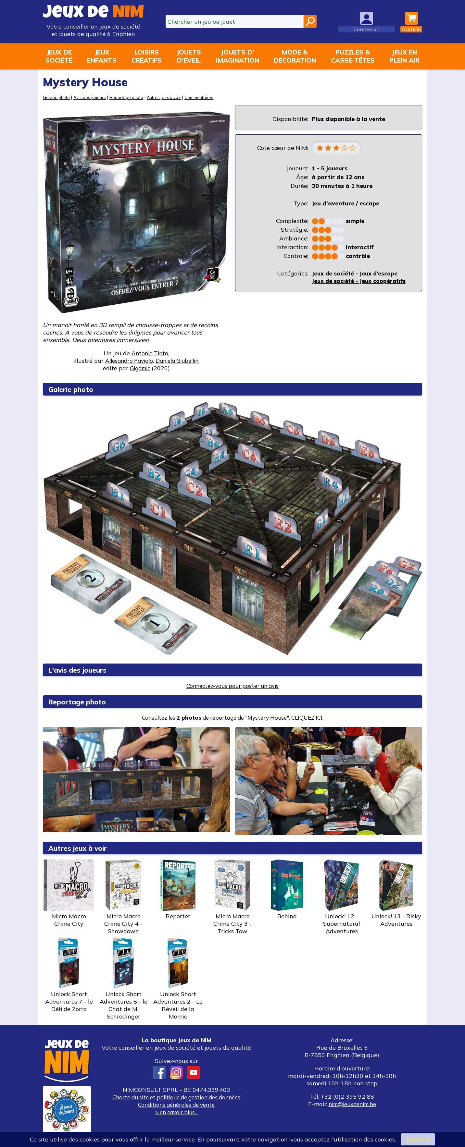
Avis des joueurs (91, 97)
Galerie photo (57, 97)
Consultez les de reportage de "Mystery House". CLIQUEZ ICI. (233, 717)
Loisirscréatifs (147, 56)
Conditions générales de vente (176, 1104)
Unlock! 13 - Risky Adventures (396, 893)
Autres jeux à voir (169, 97)
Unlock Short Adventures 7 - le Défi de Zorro (68, 975)
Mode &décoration (295, 56)
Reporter (178, 890)
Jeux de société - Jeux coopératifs (360, 281)
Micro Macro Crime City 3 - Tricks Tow (232, 897)
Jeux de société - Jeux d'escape (356, 273)
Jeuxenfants (102, 56)
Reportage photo (129, 97)
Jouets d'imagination (237, 56)
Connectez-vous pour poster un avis (232, 685)
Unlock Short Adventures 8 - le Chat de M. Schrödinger (123, 978)
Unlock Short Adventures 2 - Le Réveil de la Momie (178, 978)
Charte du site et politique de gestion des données (176, 1097)
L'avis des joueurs (80, 670)
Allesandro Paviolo (127, 360)
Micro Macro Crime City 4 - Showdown (123, 897)
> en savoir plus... (176, 1112)
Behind (287, 890)
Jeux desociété (58, 56)
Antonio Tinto (150, 353)
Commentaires (205, 97)
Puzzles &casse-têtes (353, 56)
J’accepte (418, 1139)
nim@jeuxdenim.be (352, 1104)
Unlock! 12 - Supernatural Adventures (341, 897)
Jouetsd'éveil (188, 56)
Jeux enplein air (404, 56)
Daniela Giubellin (179, 360)
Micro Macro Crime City (68, 893)
